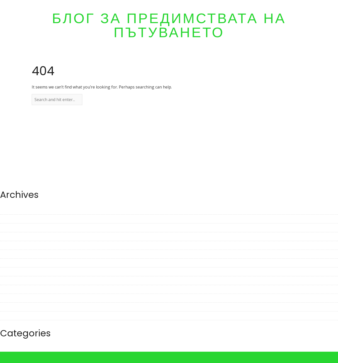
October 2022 (12, 280)
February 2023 (13, 245)
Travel (6, 348)
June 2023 (9, 210)
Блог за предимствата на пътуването (169, 25)
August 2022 (12, 298)
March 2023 (11, 236)
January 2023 (12, 254)
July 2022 (8, 307)
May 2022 (9, 324)
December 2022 (14, 263)
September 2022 (15, 289)
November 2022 (15, 272)
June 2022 (9, 316)
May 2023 (9, 219)
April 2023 (9, 228)
